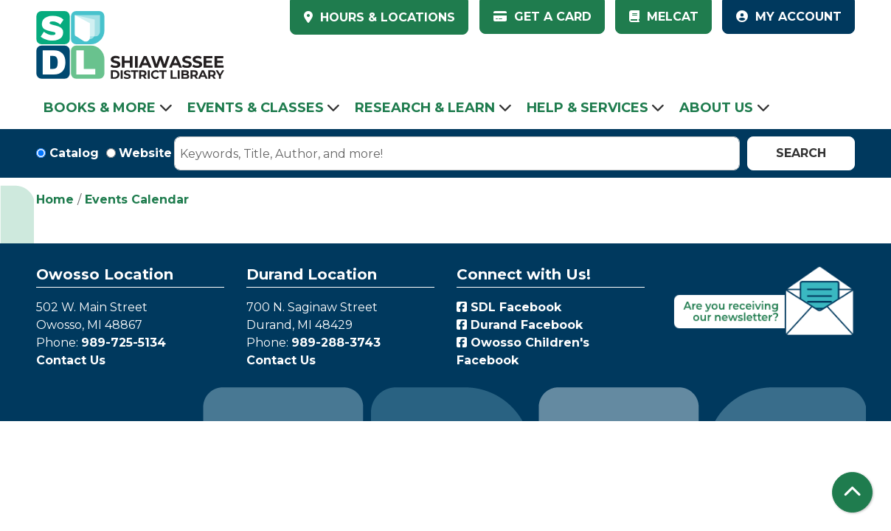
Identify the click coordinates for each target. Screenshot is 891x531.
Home (55, 199)
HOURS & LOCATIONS (385, 17)
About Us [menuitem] (716, 108)
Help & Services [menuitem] (587, 108)
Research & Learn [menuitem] (425, 108)
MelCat (663, 17)
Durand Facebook (520, 325)
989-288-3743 (336, 343)
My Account (789, 17)
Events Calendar (137, 199)
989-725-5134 (123, 343)
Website (145, 153)
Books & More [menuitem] (100, 108)
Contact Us (70, 360)
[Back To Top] (852, 492)
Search (801, 153)
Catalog (74, 153)
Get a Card (542, 17)
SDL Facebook (509, 307)
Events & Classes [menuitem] (255, 108)
